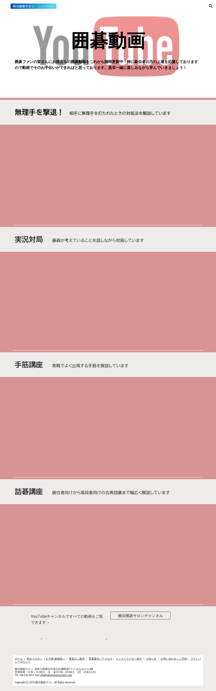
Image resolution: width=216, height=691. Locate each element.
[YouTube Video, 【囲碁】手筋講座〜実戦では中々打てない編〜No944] (173, 403)
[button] (5, 6)
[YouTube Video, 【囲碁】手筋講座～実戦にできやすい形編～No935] (173, 449)
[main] (108, 41)
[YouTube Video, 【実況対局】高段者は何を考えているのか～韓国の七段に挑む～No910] (43, 322)
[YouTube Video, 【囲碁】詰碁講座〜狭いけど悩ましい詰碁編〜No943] (43, 576)
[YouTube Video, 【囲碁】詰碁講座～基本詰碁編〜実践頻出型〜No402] (43, 530)
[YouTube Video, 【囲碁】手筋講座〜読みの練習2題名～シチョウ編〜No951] (108, 403)
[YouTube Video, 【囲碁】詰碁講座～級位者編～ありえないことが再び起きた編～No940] (108, 530)
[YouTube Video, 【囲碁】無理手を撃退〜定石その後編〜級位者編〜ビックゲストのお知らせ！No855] (108, 197)
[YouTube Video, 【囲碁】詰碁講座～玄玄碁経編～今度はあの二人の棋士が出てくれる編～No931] (173, 530)
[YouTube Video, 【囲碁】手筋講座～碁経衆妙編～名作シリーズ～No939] (108, 449)
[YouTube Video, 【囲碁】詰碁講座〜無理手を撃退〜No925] (43, 197)
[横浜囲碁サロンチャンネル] (140, 615)
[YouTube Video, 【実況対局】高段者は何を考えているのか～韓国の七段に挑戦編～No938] (173, 277)
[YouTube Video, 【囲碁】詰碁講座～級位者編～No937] (108, 576)
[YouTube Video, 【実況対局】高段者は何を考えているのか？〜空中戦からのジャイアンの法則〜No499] (108, 277)
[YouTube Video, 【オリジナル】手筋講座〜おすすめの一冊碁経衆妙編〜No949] (43, 449)
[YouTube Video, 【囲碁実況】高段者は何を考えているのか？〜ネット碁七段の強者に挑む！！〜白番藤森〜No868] (108, 322)
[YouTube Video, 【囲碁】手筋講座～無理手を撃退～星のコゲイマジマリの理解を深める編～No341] (108, 151)
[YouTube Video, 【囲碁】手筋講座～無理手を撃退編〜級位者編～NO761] (173, 197)
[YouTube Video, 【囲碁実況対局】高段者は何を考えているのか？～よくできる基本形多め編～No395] (43, 277)
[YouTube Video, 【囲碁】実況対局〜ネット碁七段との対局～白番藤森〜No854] (173, 322)
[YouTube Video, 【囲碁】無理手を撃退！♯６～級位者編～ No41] (173, 151)
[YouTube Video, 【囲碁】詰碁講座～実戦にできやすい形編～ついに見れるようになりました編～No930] (173, 576)
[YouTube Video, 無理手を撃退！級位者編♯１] (43, 150)
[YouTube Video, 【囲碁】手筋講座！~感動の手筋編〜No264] (43, 403)
